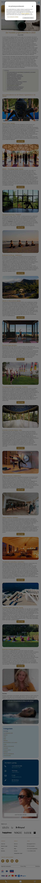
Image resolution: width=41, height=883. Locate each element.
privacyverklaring (25, 13)
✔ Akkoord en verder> (28, 17)
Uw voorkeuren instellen (12, 16)
